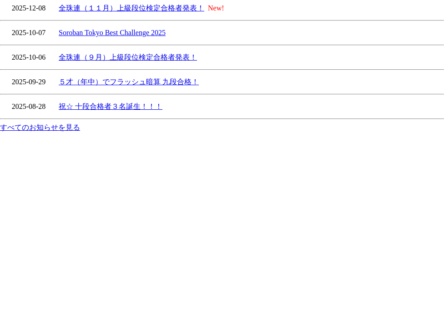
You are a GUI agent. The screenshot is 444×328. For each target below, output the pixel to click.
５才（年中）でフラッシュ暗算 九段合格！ (129, 82)
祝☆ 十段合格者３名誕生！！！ (110, 106)
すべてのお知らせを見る (40, 127)
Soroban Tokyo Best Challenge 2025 (112, 32)
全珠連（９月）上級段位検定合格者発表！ (128, 57)
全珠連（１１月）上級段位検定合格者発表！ (131, 8)
